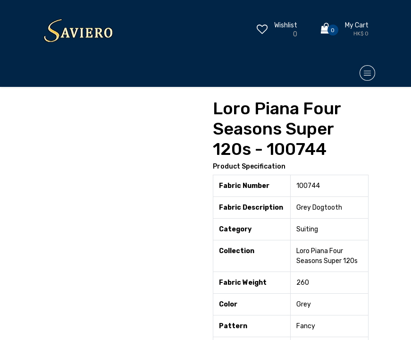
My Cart (357, 25)
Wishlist (285, 25)
